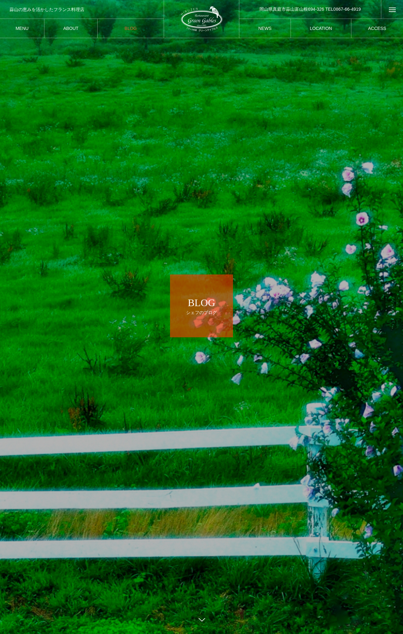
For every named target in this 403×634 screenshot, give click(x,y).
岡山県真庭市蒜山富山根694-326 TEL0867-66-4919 (310, 9)
